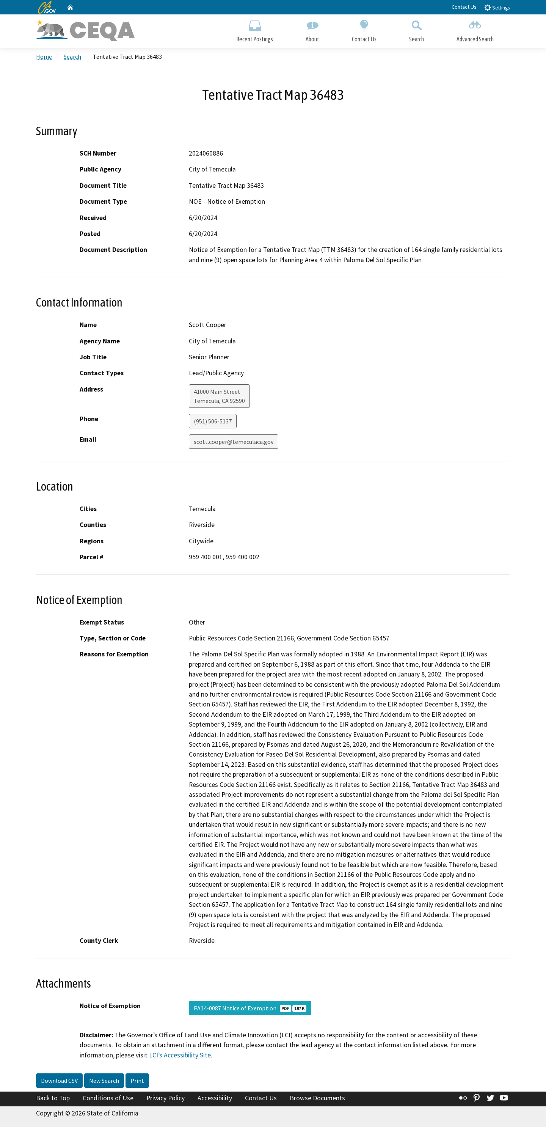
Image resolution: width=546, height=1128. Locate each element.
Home (44, 57)
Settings (497, 7)
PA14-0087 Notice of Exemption (250, 1009)
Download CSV (59, 1081)
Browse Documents (317, 1099)
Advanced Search (475, 29)
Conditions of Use (108, 1099)
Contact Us (464, 6)
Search (416, 29)
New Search (104, 1081)
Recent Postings (254, 29)
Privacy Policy (165, 1099)
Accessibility (215, 1099)
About (312, 29)
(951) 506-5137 (213, 422)
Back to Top (53, 1099)
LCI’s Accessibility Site (180, 1055)
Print (137, 1081)
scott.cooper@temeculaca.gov (233, 442)
